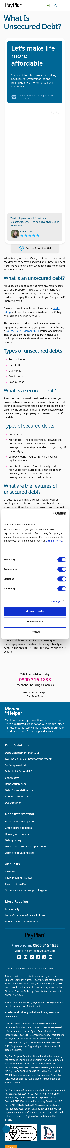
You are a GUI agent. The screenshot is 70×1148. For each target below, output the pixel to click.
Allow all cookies (35, 611)
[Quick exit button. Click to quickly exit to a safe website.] (48, 5)
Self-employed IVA (16, 765)
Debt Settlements (15, 784)
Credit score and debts (18, 827)
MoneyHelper (56, 724)
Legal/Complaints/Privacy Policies (25, 915)
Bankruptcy (12, 777)
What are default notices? (20, 852)
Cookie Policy (54, 540)
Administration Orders (18, 796)
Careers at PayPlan (16, 884)
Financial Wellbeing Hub (19, 821)
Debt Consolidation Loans (20, 790)
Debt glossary (13, 840)
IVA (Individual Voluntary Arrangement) (28, 759)
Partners (10, 871)
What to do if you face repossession (26, 846)
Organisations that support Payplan (26, 890)
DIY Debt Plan (13, 802)
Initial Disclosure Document (21, 921)
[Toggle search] (55, 5)
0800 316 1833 (46, 945)
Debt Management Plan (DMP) (23, 752)
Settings (55, 601)
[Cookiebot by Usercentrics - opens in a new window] (52, 514)
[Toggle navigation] (63, 5)
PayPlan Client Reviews (18, 877)
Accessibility (12, 909)
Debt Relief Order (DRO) (19, 771)
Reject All (35, 631)
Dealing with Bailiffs (17, 834)
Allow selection (34, 621)
